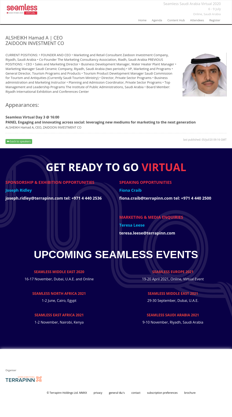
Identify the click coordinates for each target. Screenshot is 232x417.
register (214, 20)
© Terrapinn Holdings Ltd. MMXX (67, 393)
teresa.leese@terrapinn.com (147, 233)
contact (135, 393)
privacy (97, 393)
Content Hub (176, 20)
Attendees (197, 20)
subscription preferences (162, 393)
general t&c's (117, 393)
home (142, 20)
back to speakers (19, 141)
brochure (190, 393)
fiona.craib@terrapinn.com (146, 198)
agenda (157, 20)
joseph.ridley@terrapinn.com (34, 198)
